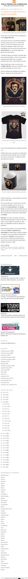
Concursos (4, 370)
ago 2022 (4, 413)
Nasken (3, 538)
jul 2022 (4, 416)
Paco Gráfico (4, 542)
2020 (4, 435)
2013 (4, 452)
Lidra (2, 527)
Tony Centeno (4, 563)
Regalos (3, 363)
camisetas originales (6, 359)
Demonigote (4, 500)
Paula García (4, 544)
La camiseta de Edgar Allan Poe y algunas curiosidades (14, 32)
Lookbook (3, 376)
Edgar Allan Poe (12, 247)
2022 (4, 402)
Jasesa (3, 523)
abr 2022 (4, 423)
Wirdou (3, 569)
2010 (4, 459)
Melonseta (3, 531)
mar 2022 (5, 425)
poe (10, 248)
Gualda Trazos (5, 515)
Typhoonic (3, 565)
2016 (4, 445)
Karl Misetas (4, 525)
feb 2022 (4, 428)
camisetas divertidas (6, 357)
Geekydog (3, 513)
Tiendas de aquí (5, 351)
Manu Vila (3, 529)
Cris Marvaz (4, 494)
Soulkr (2, 561)
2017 (4, 443)
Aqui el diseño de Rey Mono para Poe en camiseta (14, 106)
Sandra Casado (5, 555)
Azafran (3, 485)
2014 (4, 450)
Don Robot (3, 502)
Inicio (15, 255)
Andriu (2, 483)
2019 (4, 438)
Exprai (2, 506)
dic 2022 (4, 404)
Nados (2, 534)
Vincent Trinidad (5, 567)
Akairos (3, 477)
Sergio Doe (4, 559)
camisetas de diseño (6, 365)
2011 (4, 457)
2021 (4, 433)
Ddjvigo (3, 498)
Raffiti (2, 546)
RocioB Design (5, 548)
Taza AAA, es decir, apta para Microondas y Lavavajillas (14, 191)
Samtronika (4, 552)
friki (2, 248)
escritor (22, 247)
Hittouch (3, 517)
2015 (4, 447)
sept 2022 (5, 411)
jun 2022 (4, 418)
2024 (4, 397)
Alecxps (3, 479)
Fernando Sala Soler (6, 508)
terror (3, 249)
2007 (4, 467)
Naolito (2, 536)
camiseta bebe (5, 380)
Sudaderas (4, 361)
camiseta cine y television (8, 384)
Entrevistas (4, 382)
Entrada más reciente (6, 255)
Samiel (2, 550)
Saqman (3, 557)
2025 (4, 394)
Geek (6, 248)
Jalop (2, 521)
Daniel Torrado (5, 496)
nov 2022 (4, 406)
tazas (2, 374)
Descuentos (4, 355)
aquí (2, 150)
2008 (4, 464)
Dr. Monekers (4, 504)
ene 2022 (4, 430)
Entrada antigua (23, 255)
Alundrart (3, 481)
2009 (4, 462)
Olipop (2, 540)
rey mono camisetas (18, 248)
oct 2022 (4, 408)
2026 (4, 392)
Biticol (2, 487)
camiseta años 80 (5, 378)
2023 (4, 399)
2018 (4, 440)
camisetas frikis (5, 367)
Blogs (2, 372)
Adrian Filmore (5, 475)
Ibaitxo (2, 519)
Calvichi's (3, 489)
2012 (4, 455)
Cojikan (3, 492)
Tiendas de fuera (5, 353)
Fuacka (3, 510)
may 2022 (5, 420)
